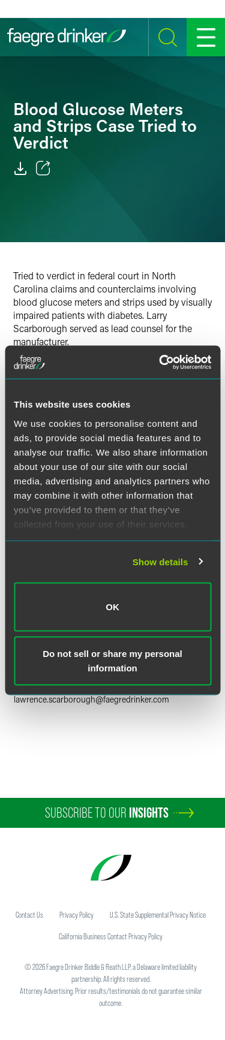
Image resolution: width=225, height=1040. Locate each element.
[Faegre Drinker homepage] (66, 37)
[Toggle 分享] (43, 168)
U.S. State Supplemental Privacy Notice (158, 915)
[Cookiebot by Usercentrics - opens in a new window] (160, 362)
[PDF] (20, 168)
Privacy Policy (76, 915)
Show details (160, 561)
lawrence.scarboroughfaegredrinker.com (91, 699)
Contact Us (29, 915)
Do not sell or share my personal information (112, 660)
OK (112, 607)
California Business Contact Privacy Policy (111, 936)
